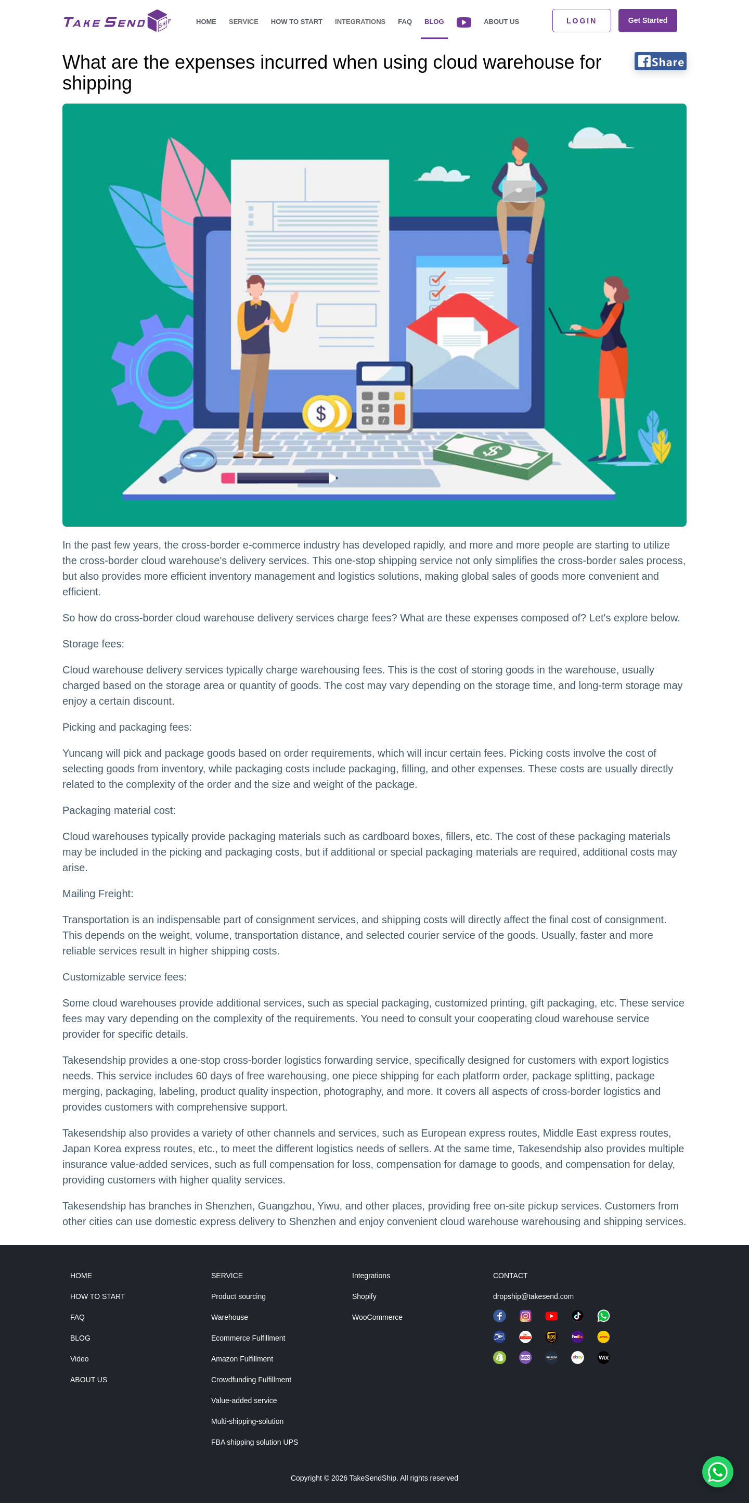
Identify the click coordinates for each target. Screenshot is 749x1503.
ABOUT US (88, 1379)
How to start (296, 22)
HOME (81, 1275)
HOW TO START (97, 1296)
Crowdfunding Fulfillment (251, 1379)
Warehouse (229, 1317)
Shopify (364, 1296)
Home (206, 22)
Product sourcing (238, 1296)
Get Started (647, 20)
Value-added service (244, 1400)
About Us (501, 22)
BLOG (80, 1338)
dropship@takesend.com (533, 1296)
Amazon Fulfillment (242, 1359)
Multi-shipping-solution (247, 1421)
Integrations (360, 22)
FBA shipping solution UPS (254, 1442)
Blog (434, 22)
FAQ (405, 22)
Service (244, 22)
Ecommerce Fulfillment (248, 1338)
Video (79, 1359)
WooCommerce (377, 1317)
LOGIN (581, 21)
